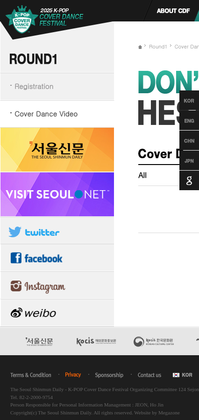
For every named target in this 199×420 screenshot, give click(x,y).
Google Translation (180, 180)
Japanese (180, 160)
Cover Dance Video (46, 113)
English (180, 120)
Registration (33, 86)
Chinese (180, 140)
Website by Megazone (156, 412)
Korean (180, 100)
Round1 (158, 46)
